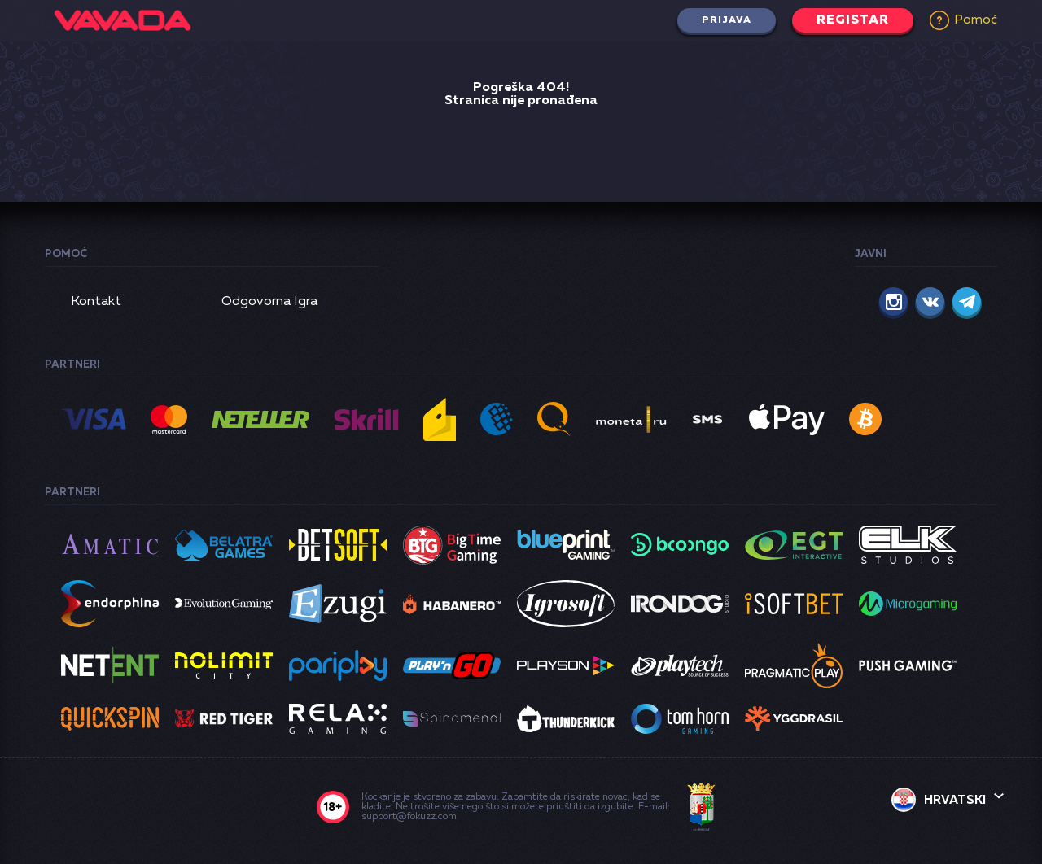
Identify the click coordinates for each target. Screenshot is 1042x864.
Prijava (726, 20)
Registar (853, 20)
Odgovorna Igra (269, 301)
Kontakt (96, 301)
